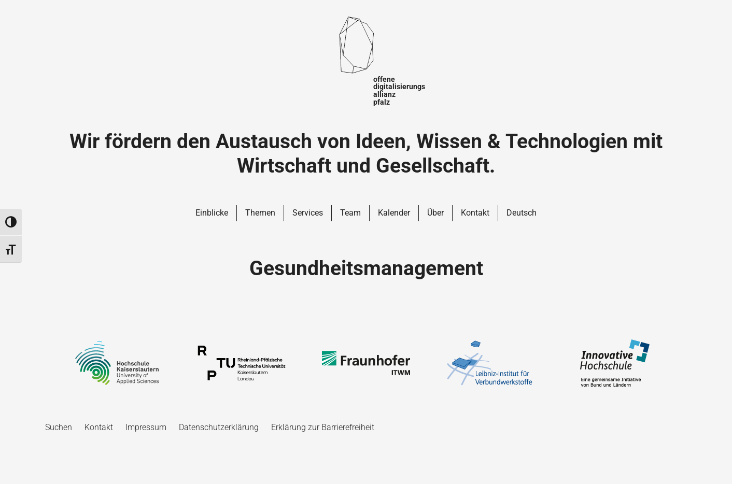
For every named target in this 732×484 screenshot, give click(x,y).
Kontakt (475, 213)
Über (435, 213)
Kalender (394, 213)
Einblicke (211, 213)
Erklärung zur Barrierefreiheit (322, 427)
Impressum (145, 427)
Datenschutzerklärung (219, 427)
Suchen (58, 427)
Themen (260, 213)
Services (307, 213)
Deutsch (521, 213)
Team (350, 213)
